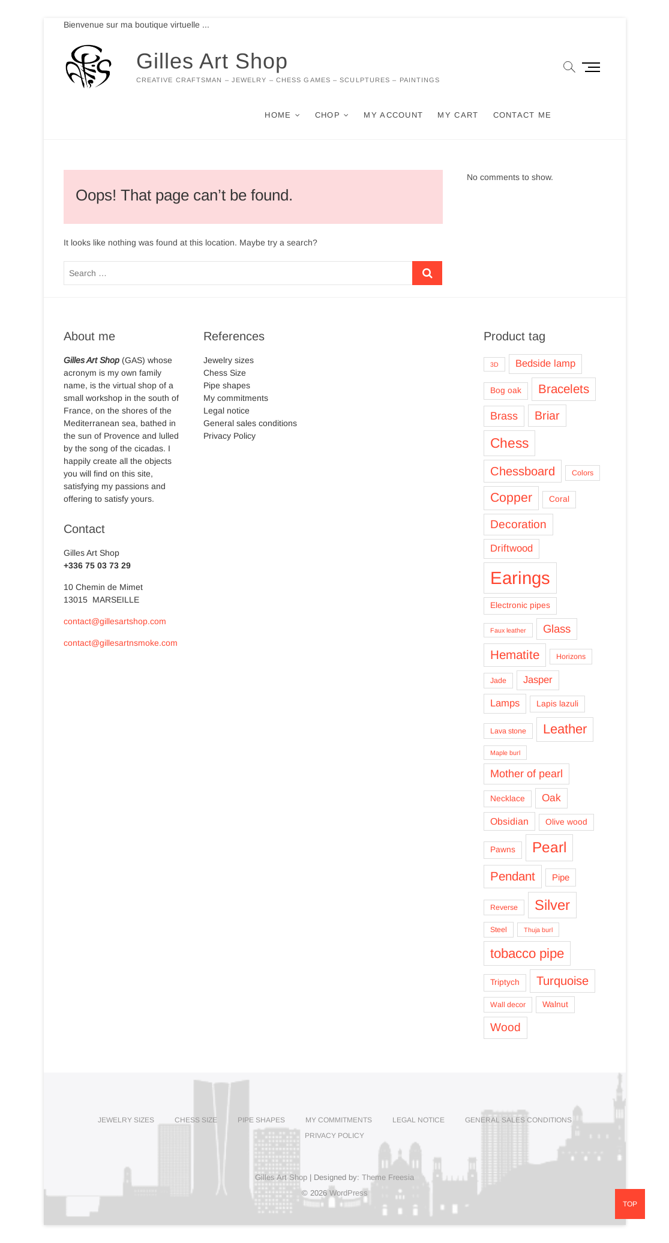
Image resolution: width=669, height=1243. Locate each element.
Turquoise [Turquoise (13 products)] (562, 980)
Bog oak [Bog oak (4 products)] (505, 390)
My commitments (235, 398)
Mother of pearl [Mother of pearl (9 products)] (526, 774)
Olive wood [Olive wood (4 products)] (566, 821)
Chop (327, 114)
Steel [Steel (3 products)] (498, 929)
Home (278, 114)
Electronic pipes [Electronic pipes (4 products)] (520, 605)
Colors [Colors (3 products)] (582, 473)
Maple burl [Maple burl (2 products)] (505, 752)
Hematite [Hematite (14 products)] (514, 654)
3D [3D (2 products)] (494, 364)
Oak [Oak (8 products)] (551, 798)
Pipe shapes (226, 385)
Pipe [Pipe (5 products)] (560, 877)
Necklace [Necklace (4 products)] (507, 798)
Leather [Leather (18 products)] (565, 728)
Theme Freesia (388, 1177)
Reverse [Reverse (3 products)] (504, 907)
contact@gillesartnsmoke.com (121, 643)
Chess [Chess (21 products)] (509, 443)
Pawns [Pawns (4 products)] (502, 849)
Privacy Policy (229, 436)
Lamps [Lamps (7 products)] (505, 703)
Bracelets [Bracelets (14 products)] (563, 389)
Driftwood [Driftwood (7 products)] (511, 548)
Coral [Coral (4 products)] (559, 499)
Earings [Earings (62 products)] (520, 578)
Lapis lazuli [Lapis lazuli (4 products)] (557, 703)
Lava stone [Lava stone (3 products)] (508, 731)
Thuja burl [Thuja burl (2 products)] (538, 929)
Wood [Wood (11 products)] (505, 1027)
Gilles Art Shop (212, 61)
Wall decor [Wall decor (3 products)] (508, 1005)
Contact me (522, 114)
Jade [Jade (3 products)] (498, 680)
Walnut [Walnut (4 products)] (555, 1004)
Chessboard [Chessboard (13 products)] (522, 471)
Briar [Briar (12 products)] (547, 415)
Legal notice (226, 410)
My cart (457, 114)
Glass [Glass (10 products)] (557, 628)
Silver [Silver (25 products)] (552, 905)
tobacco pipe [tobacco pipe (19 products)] (527, 953)
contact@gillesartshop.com (115, 621)
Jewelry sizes (228, 360)
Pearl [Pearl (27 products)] (549, 847)
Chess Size (224, 373)
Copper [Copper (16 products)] (511, 497)
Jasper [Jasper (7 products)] (538, 679)
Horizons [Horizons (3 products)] (571, 656)
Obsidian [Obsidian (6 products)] (509, 821)
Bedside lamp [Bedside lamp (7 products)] (545, 363)
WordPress (348, 1192)
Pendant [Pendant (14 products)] (512, 876)
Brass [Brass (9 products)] (504, 416)
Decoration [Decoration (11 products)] (518, 524)
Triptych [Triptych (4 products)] (505, 982)
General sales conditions (250, 423)
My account (393, 114)
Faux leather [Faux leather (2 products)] (508, 630)
